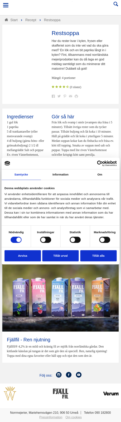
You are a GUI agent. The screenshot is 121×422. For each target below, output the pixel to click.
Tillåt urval (60, 255)
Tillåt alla (98, 255)
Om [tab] (99, 174)
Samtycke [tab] (21, 174)
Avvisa (22, 255)
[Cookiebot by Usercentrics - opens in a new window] (100, 163)
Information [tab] (61, 174)
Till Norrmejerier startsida (60, 6)
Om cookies (74, 417)
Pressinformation (50, 417)
